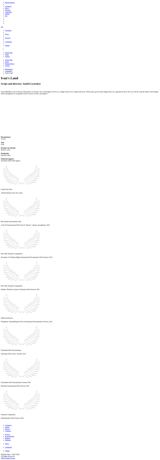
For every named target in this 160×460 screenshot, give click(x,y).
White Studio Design (8, 458)
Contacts (8, 431)
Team (7, 54)
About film (8, 53)
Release (7, 438)
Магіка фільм (10, 2)
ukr (6, 16)
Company (8, 425)
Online (7, 451)
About (7, 427)
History (7, 429)
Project (7, 434)
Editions (8, 440)
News (7, 444)
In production (9, 436)
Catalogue (8, 71)
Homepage (8, 69)
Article (7, 56)
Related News (9, 64)
